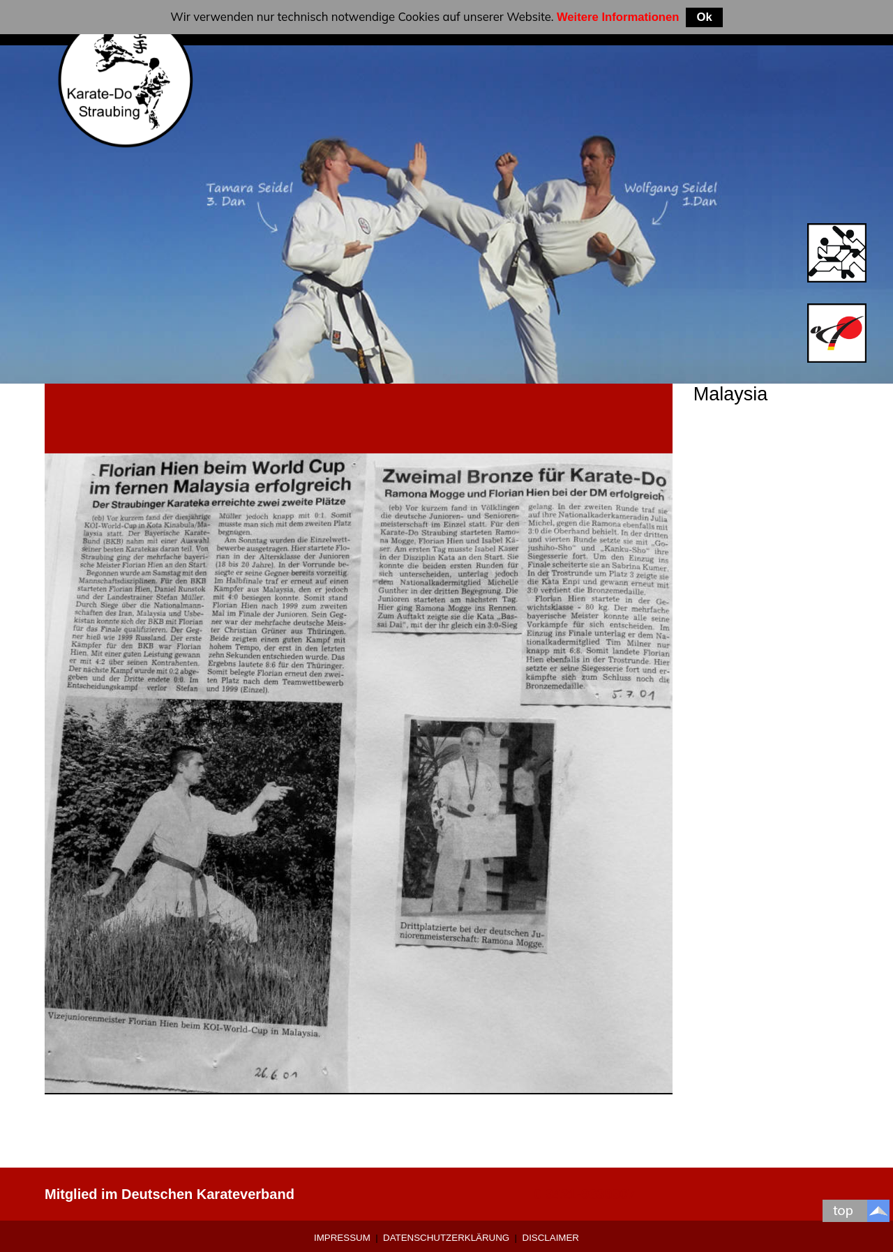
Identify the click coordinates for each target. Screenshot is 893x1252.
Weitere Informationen (618, 17)
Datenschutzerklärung (446, 1237)
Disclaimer (551, 1237)
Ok (704, 17)
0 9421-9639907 (585, 1194)
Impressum (342, 1237)
